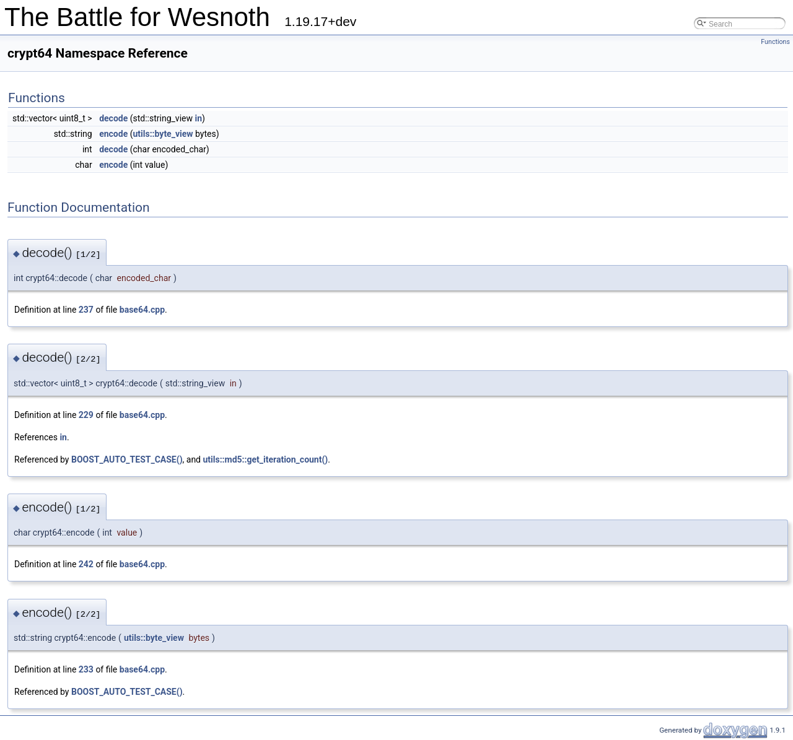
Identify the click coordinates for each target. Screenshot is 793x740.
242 (86, 564)
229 (86, 415)
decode (113, 118)
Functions (775, 42)
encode (113, 134)
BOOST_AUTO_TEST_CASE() (127, 459)
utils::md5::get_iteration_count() (265, 459)
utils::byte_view (163, 134)
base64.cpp (142, 310)
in (198, 118)
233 (86, 669)
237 (86, 310)
